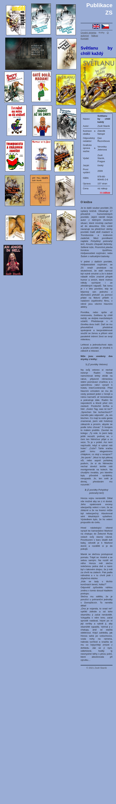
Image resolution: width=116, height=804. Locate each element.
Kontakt (84, 38)
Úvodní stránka (88, 32)
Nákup (94, 35)
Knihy (101, 32)
